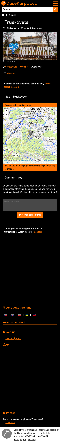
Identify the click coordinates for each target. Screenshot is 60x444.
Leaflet (6, 160)
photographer (20, 439)
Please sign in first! (30, 215)
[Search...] (27, 9)
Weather (11, 73)
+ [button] (6, 111)
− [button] (6, 115)
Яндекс (8, 169)
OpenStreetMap (23, 160)
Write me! (10, 422)
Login (12, 15)
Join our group (13, 338)
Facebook (37, 232)
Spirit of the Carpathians (25, 430)
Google (47, 166)
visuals (31, 439)
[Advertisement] (29, 268)
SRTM (31, 160)
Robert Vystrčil (41, 436)
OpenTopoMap (48, 160)
